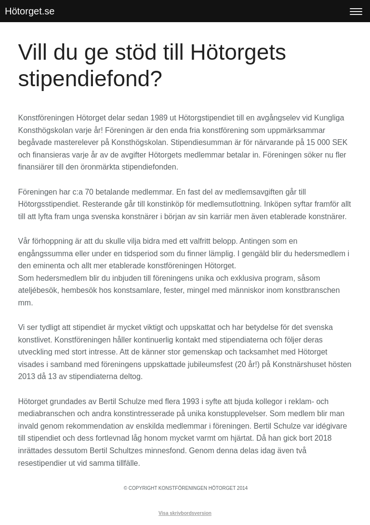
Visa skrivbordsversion (185, 513)
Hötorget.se (29, 11)
